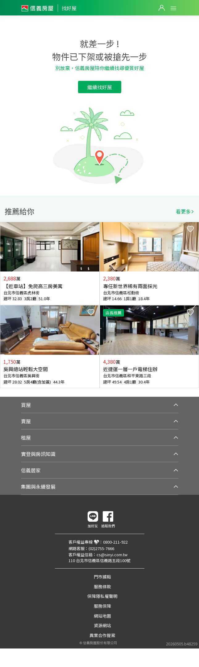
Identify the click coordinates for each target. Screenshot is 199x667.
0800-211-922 (115, 542)
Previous (5, 305)
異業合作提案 (102, 635)
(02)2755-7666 (101, 548)
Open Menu (173, 8)
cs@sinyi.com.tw (112, 554)
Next (194, 305)
